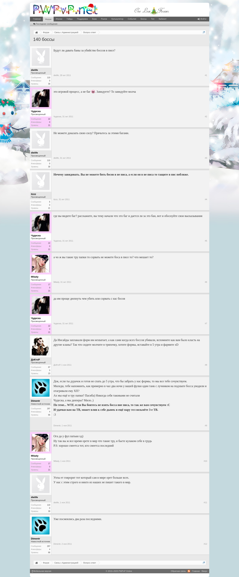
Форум (48, 19)
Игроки (59, 19)
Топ (152, 19)
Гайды (70, 19)
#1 (206, 75)
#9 (206, 425)
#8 (206, 365)
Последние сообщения (45, 24)
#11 (205, 502)
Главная (37, 19)
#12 (205, 544)
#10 (205, 461)
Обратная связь (178, 571)
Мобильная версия (41, 571)
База (94, 19)
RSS (189, 571)
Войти (202, 19)
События (132, 19)
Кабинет (163, 19)
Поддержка (82, 19)
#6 (206, 282)
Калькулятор (117, 19)
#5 (206, 241)
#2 (206, 116)
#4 (206, 199)
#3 (206, 158)
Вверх (204, 571)
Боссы (144, 19)
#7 (206, 323)
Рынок (104, 19)
